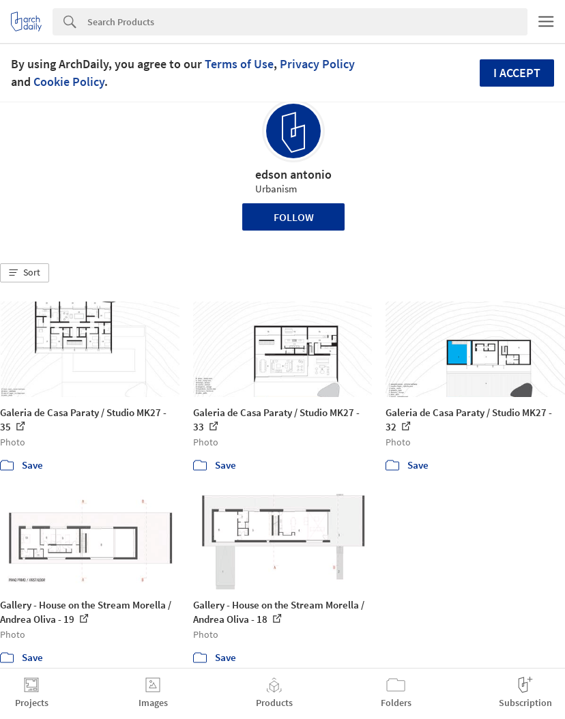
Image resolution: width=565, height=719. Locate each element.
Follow (294, 217)
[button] (24, 272)
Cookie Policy (68, 81)
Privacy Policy (317, 64)
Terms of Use (239, 64)
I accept (516, 72)
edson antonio (293, 174)
